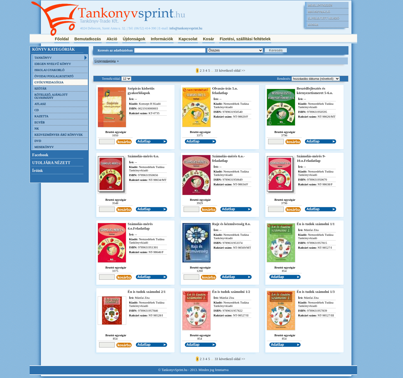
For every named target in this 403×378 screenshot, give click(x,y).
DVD (37, 140)
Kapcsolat (188, 39)
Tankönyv (42, 57)
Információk (162, 39)
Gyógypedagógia (49, 82)
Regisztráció (319, 11)
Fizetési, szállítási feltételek (245, 39)
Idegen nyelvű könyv (52, 63)
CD (36, 109)
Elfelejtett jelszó (323, 18)
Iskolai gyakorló (49, 69)
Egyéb (39, 122)
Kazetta (41, 116)
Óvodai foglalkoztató (53, 76)
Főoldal (62, 39)
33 (216, 71)
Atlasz (40, 103)
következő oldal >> (232, 71)
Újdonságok (134, 39)
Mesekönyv (44, 146)
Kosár (313, 24)
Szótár (40, 88)
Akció (112, 39)
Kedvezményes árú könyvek (58, 134)
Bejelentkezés (320, 5)
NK (36, 128)
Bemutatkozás (87, 39)
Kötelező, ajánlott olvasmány (51, 96)
